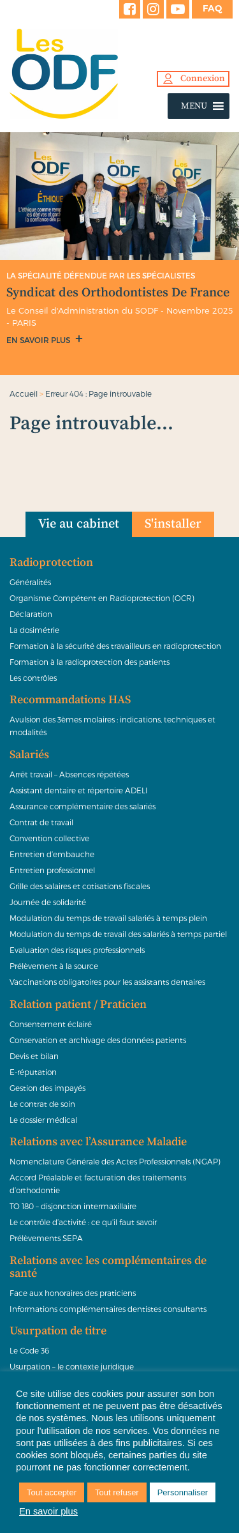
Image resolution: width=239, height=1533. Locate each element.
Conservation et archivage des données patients (98, 1039)
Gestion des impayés (47, 1087)
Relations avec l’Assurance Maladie (98, 1142)
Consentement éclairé (51, 1023)
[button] (194, 106)
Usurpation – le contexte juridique (72, 1366)
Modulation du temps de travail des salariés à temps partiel (118, 933)
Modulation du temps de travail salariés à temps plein (108, 917)
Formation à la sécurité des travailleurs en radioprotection (115, 645)
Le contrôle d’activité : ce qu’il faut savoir (83, 1221)
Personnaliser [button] (182, 1492)
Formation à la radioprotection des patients (90, 661)
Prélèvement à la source (54, 965)
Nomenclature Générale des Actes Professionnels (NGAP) (115, 1161)
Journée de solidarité (48, 901)
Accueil (24, 393)
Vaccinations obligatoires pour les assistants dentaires (107, 981)
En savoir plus (39, 339)
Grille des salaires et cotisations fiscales (80, 885)
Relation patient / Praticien (78, 1004)
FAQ (212, 8)
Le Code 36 (29, 1350)
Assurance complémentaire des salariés (83, 806)
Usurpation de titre (58, 1331)
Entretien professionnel (52, 870)
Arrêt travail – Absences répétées (69, 774)
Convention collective (49, 838)
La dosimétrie (34, 629)
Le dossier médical (43, 1119)
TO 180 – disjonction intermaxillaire (73, 1205)
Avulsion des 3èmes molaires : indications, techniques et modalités (112, 725)
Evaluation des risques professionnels (77, 949)
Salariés (29, 755)
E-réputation (33, 1071)
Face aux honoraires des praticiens (73, 1292)
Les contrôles (33, 677)
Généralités (30, 581)
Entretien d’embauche (52, 854)
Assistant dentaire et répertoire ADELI (79, 790)
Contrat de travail (41, 822)
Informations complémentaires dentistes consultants (108, 1308)
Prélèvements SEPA (46, 1237)
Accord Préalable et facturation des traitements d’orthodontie (98, 1183)
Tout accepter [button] (51, 1492)
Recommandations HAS (70, 700)
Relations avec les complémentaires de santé (108, 1267)
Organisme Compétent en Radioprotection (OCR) (102, 597)
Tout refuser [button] (117, 1492)
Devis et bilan (34, 1055)
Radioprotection (51, 562)
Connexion (202, 78)
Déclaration (31, 613)
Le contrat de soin (42, 1103)
